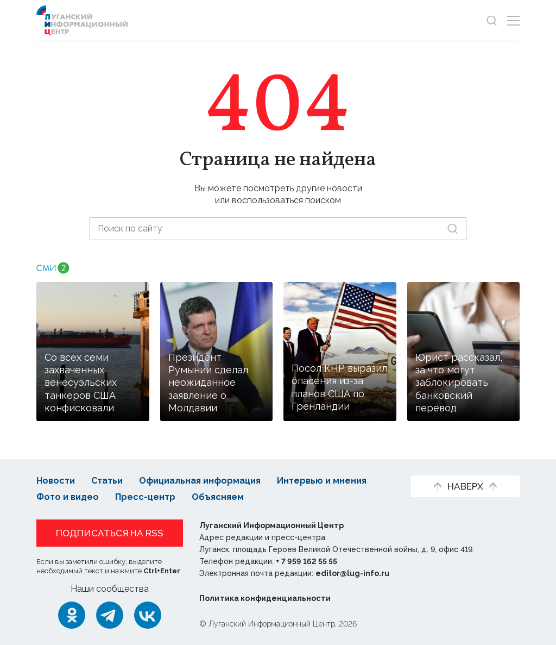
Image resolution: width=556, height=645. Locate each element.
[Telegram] (109, 615)
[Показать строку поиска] (491, 20)
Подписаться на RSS (109, 533)
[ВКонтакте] (147, 615)
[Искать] (452, 228)
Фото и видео (67, 497)
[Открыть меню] (513, 20)
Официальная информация (200, 480)
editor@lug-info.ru (352, 573)
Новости (55, 480)
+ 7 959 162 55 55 (306, 561)
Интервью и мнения (322, 480)
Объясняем (218, 497)
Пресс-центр (145, 497)
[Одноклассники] (71, 615)
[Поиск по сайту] (278, 228)
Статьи (107, 480)
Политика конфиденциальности (265, 598)
